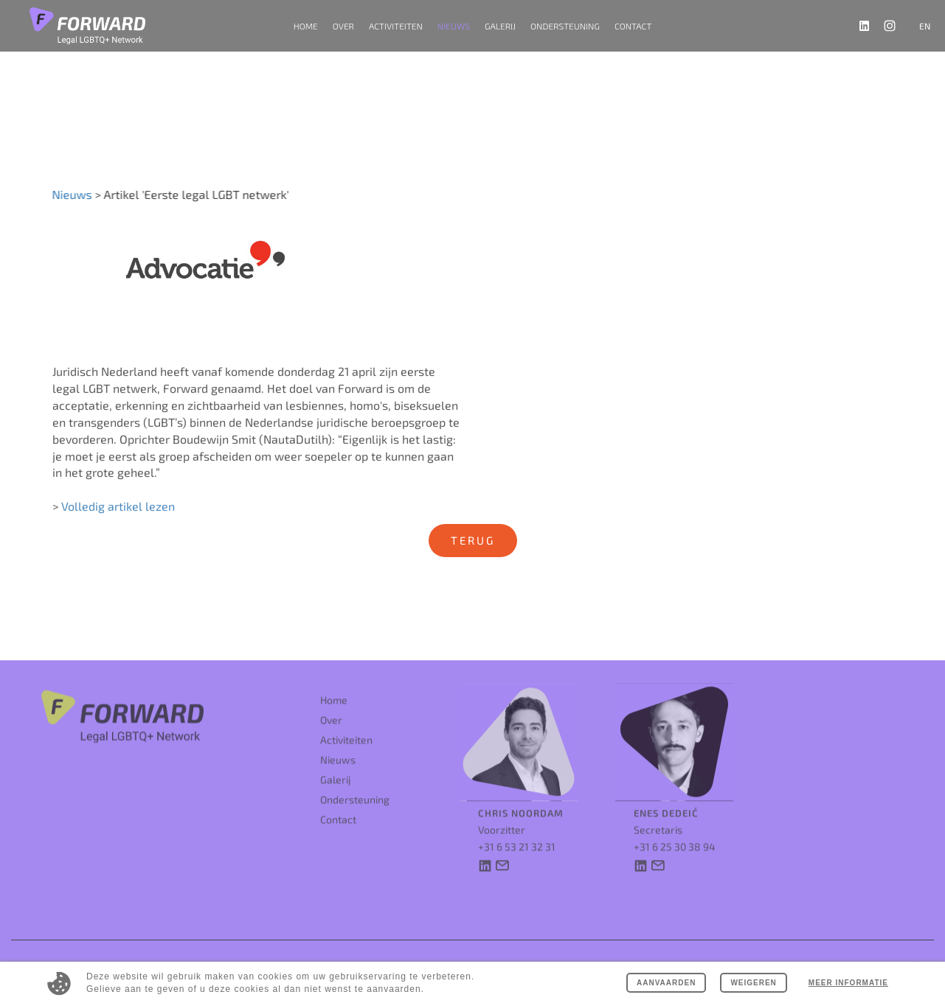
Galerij (500, 26)
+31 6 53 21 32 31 (516, 833)
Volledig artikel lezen (118, 514)
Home (306, 26)
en (924, 26)
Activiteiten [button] (396, 26)
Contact (633, 26)
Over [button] (343, 26)
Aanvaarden (666, 983)
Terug (473, 540)
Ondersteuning (565, 26)
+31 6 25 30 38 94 (675, 833)
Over (331, 706)
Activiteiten (346, 726)
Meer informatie (848, 983)
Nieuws (453, 26)
